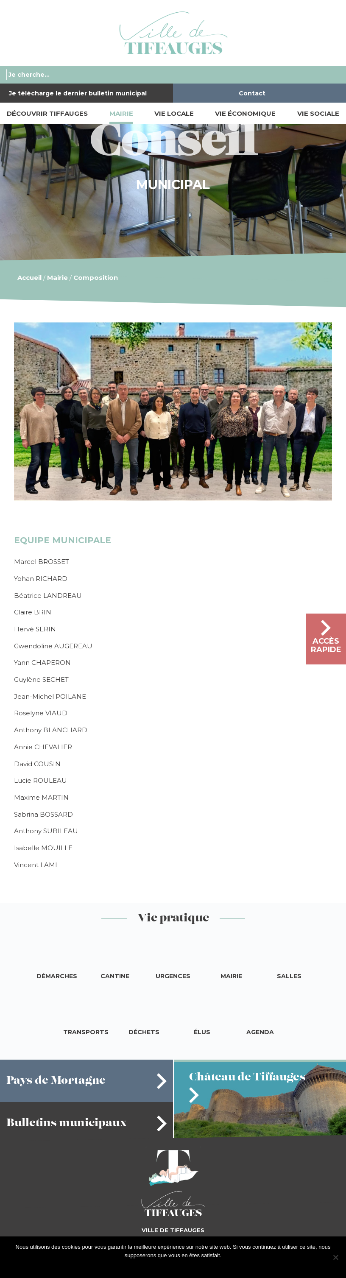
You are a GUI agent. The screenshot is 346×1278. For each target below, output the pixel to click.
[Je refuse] (335, 1257)
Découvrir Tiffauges (47, 113)
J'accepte (159, 1266)
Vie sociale (318, 113)
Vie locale (174, 113)
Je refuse (187, 1266)
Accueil (29, 277)
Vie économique (245, 113)
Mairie (121, 113)
